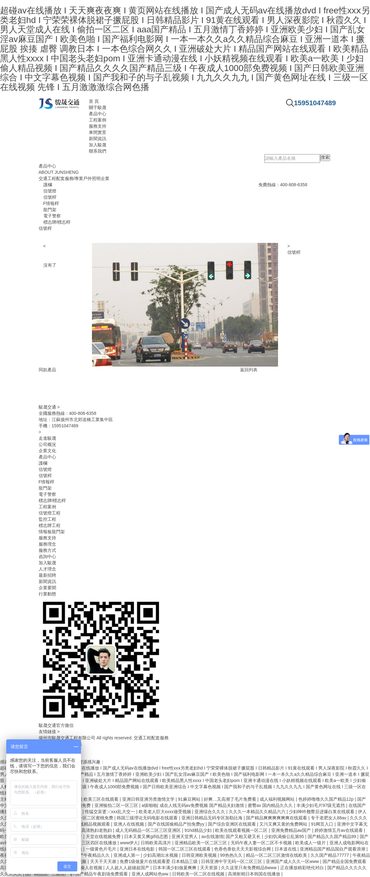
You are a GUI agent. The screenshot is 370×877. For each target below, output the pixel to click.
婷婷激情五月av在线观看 (339, 830)
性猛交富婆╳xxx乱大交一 (110, 811)
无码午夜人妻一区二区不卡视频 (262, 842)
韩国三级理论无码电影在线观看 (148, 817)
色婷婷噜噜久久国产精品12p (326, 799)
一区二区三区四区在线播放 (91, 842)
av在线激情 (212, 836)
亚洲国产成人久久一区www (293, 861)
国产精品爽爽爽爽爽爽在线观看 (277, 817)
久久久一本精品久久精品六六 (258, 811)
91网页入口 (322, 824)
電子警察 (47, 494)
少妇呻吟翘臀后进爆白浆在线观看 (322, 811)
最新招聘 (47, 575)
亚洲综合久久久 (210, 811)
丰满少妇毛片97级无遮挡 (321, 805)
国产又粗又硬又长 (244, 836)
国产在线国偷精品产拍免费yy (177, 824)
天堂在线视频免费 (104, 836)
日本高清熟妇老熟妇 (93, 830)
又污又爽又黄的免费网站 (284, 824)
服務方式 (47, 550)
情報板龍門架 (52, 531)
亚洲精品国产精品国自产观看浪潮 (333, 848)
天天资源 (209, 867)
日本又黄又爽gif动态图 (146, 836)
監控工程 (47, 519)
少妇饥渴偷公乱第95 (284, 836)
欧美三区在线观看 (102, 799)
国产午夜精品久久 (93, 855)
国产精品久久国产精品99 (332, 836)
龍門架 (45, 488)
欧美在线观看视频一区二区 (242, 830)
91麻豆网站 (189, 799)
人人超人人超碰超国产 (128, 867)
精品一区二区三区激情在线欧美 (277, 855)
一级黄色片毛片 (102, 848)
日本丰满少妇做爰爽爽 (175, 867)
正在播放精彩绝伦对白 (302, 867)
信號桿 (293, 252)
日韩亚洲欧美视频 (200, 855)
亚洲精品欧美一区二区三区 (201, 842)
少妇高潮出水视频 (161, 855)
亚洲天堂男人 (185, 836)
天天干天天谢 (104, 861)
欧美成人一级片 (311, 842)
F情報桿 (47, 481)
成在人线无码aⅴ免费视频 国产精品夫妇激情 (203, 805)
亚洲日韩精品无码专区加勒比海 (212, 817)
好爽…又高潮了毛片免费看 (230, 799)
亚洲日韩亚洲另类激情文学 (149, 799)
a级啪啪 (149, 805)
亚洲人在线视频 (129, 824)
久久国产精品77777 (330, 855)
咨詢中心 (47, 556)
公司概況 (47, 444)
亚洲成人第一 (127, 855)
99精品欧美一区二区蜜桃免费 (85, 817)
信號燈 (45, 469)
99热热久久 (231, 855)
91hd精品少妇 (199, 830)
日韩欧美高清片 (156, 842)
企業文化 (47, 450)
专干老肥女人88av (329, 817)
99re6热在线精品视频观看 (85, 824)
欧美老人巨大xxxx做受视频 (165, 811)
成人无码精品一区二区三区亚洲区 (148, 830)
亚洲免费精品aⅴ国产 (291, 830)
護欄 (43, 463)
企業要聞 (47, 587)
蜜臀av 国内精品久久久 (271, 805)
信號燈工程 (49, 512)
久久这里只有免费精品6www (249, 867)
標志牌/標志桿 (52, 500)
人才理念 (47, 568)
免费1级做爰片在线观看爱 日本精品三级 (159, 861)
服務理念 (47, 544)
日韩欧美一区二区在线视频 (199, 873)
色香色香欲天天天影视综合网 (243, 848)
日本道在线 (286, 848)
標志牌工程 (49, 525)
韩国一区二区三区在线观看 (185, 848)
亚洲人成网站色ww (151, 873)
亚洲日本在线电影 (138, 848)
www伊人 (129, 842)
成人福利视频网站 (278, 799)
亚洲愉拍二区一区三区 (116, 805)
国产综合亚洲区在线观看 (232, 824)
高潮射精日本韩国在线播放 (254, 873)
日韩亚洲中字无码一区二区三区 (232, 861)
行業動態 (47, 593)
